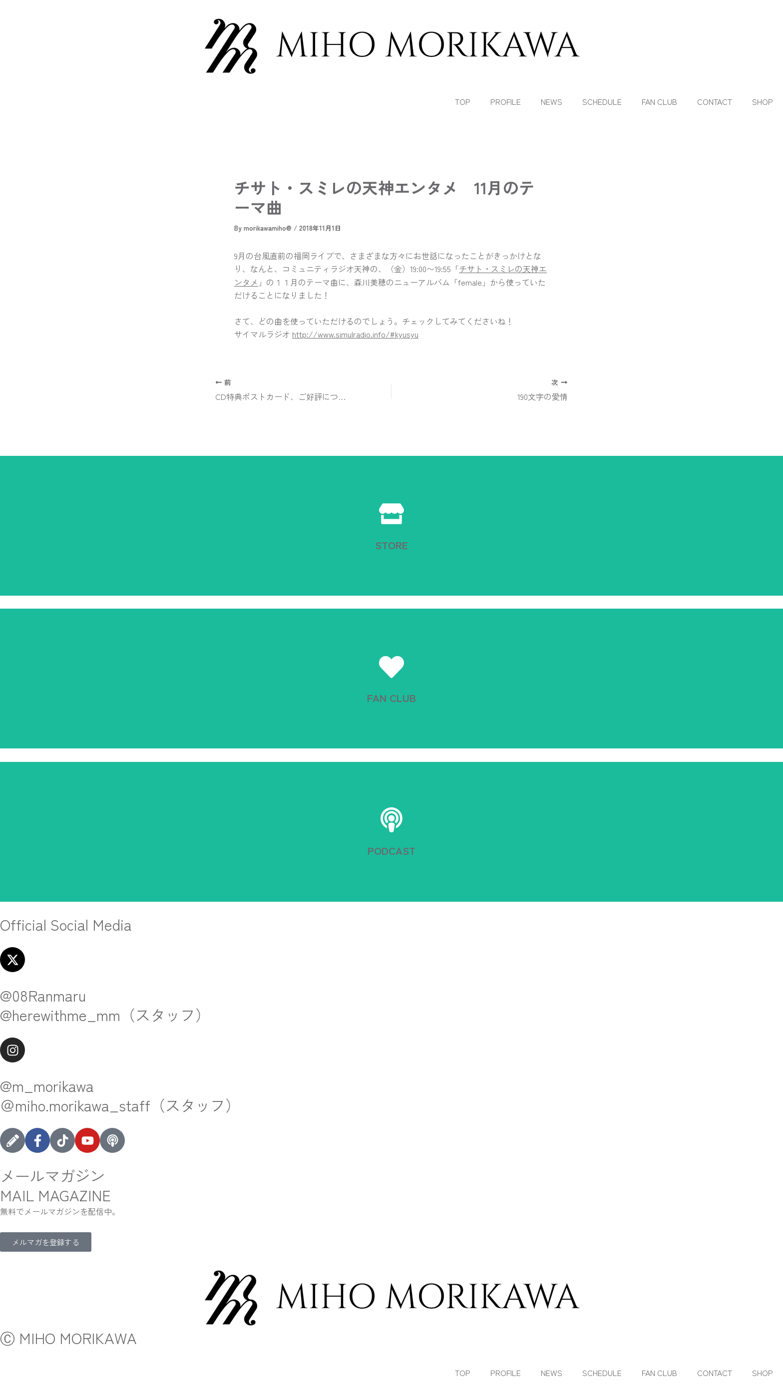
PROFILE (505, 101)
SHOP (762, 101)
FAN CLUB (659, 101)
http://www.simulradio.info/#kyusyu (355, 334)
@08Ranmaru (43, 995)
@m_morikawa (47, 1085)
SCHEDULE (602, 101)
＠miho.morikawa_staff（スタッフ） (120, 1105)
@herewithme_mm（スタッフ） (105, 1015)
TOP (462, 101)
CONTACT (714, 101)
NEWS (551, 101)
